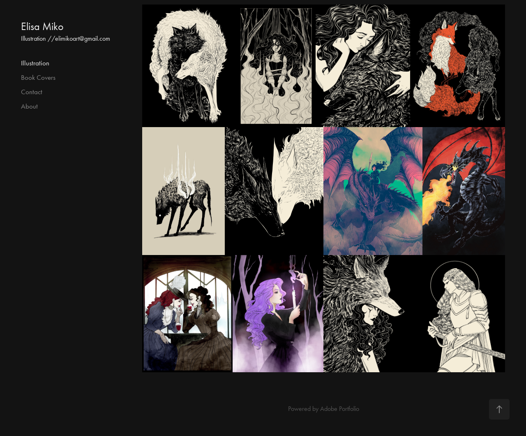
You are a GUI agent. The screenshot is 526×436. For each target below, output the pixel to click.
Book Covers (38, 77)
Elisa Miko (42, 26)
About (29, 106)
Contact (31, 92)
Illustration (35, 63)
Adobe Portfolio (339, 409)
